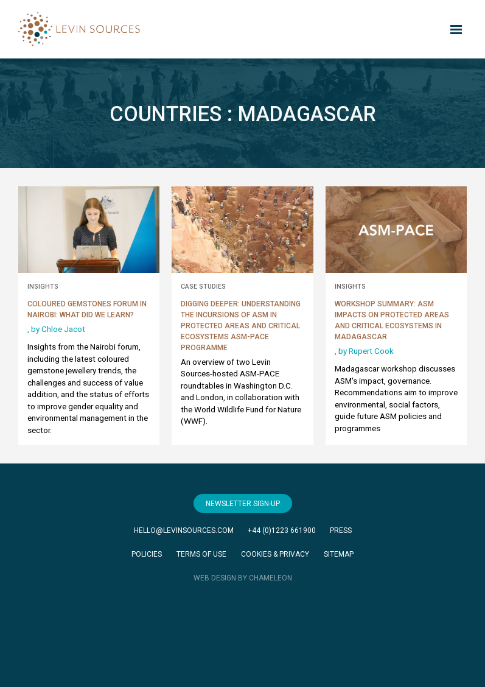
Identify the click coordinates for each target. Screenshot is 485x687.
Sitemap (339, 554)
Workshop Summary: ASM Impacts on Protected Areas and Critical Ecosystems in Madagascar (392, 320)
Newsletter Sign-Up (243, 503)
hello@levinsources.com (184, 530)
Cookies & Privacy (275, 554)
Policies (146, 554)
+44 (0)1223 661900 (282, 530)
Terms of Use (201, 554)
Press (341, 530)
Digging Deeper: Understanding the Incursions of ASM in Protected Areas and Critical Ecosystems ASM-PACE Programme (241, 326)
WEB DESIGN (215, 578)
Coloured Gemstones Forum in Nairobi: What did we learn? (87, 309)
